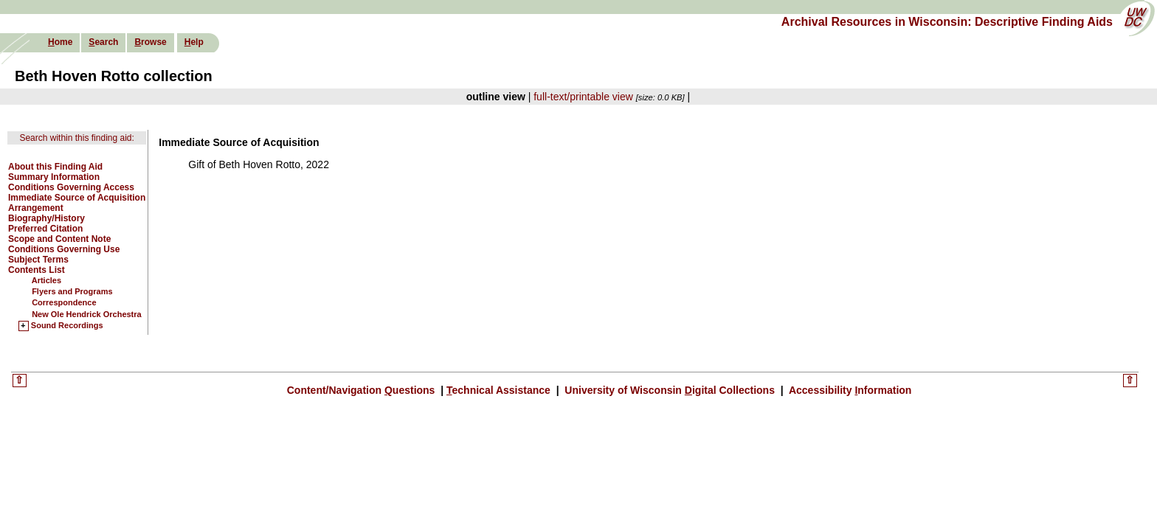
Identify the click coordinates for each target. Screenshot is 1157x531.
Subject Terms (38, 259)
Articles (46, 280)
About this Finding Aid (55, 167)
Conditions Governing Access (71, 187)
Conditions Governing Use (64, 249)
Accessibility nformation (849, 390)
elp (194, 42)
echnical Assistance (499, 390)
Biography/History (46, 218)
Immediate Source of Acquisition (76, 197)
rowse (150, 42)
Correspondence (64, 302)
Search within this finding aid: (76, 138)
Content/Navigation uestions (362, 390)
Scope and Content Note (59, 239)
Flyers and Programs (72, 291)
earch (103, 42)
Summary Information (54, 177)
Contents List (36, 270)
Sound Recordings (67, 326)
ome (60, 42)
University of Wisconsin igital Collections (669, 390)
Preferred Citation (45, 228)
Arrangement (35, 208)
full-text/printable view (583, 97)
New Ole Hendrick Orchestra (87, 314)
